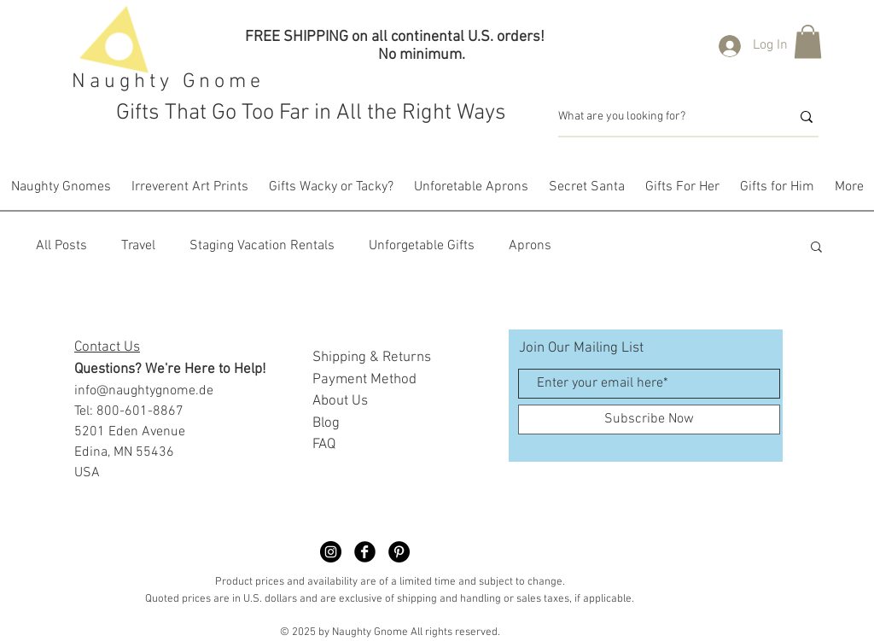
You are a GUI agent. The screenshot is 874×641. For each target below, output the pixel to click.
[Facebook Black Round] (365, 551)
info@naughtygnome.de (143, 390)
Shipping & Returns (371, 357)
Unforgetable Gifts (422, 245)
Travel (138, 245)
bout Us (344, 401)
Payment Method (364, 379)
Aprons (530, 245)
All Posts (61, 245)
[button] (808, 41)
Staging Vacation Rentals (262, 245)
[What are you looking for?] (661, 117)
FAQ (323, 444)
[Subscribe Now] (649, 419)
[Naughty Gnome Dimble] (330, 551)
